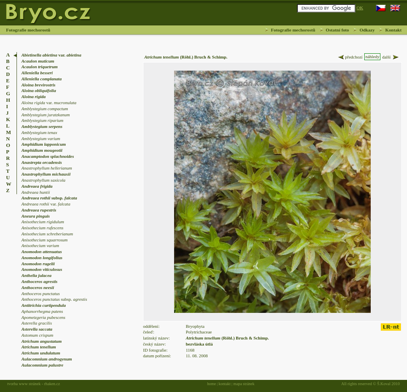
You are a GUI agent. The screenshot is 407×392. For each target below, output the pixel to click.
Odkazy (367, 29)
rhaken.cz (52, 384)
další (391, 57)
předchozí (349, 57)
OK (360, 7)
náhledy (372, 56)
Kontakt (393, 29)
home (211, 384)
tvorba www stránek (24, 384)
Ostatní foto (337, 29)
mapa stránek (243, 384)
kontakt (225, 384)
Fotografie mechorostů (293, 29)
